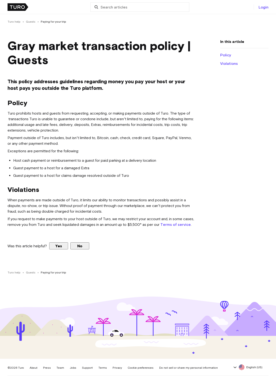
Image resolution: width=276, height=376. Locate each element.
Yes (58, 246)
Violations (229, 63)
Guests (30, 21)
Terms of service (175, 224)
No (79, 246)
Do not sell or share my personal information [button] (188, 367)
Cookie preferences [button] (141, 367)
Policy (225, 55)
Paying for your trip (53, 21)
